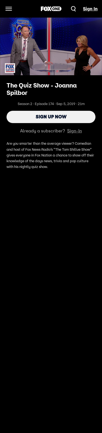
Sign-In (74, 130)
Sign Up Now (51, 117)
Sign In (90, 8)
